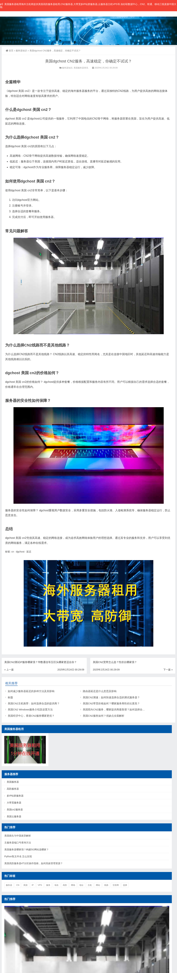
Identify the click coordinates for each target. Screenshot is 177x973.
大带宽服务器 (14, 802)
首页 (9, 50)
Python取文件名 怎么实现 (18, 856)
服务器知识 (21, 50)
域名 (56, 885)
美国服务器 (13, 781)
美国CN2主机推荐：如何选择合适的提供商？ (34, 703)
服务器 (9, 885)
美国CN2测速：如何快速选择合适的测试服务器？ (111, 697)
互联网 (116, 885)
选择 (125, 885)
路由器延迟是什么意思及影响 (100, 691)
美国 (25, 885)
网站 (98, 885)
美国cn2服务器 (15, 809)
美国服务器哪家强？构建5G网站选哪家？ (26, 849)
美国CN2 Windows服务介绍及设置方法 (30, 709)
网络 (73, 885)
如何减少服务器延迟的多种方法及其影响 (31, 691)
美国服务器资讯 (81, 68)
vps (40, 885)
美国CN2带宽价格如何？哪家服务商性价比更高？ (111, 703)
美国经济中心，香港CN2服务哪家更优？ (31, 715)
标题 (10, 697)
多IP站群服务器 (15, 795)
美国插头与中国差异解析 (17, 835)
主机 (90, 885)
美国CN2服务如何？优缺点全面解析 (103, 715)
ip (33, 885)
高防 (65, 885)
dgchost (20, 551)
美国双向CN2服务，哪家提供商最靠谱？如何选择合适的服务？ (119, 709)
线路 (106, 885)
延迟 (28, 551)
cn (12, 551)
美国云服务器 (14, 816)
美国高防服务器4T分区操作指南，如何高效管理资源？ (33, 863)
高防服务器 (13, 788)
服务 (48, 885)
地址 (81, 885)
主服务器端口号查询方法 (17, 842)
